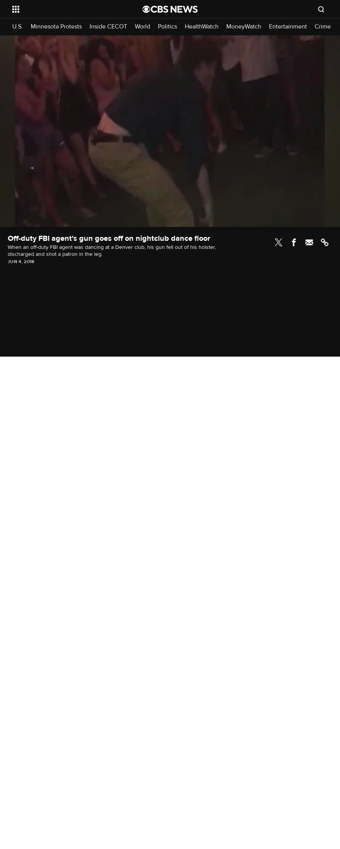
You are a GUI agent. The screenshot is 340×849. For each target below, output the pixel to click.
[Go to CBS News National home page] (170, 9)
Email (309, 242)
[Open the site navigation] (65, 9)
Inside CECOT (108, 26)
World (142, 26)
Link (324, 242)
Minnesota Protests (56, 26)
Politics (167, 26)
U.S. (17, 26)
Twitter (278, 242)
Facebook (294, 242)
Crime (323, 26)
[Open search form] (321, 9)
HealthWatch (202, 26)
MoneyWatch (243, 26)
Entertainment (288, 26)
